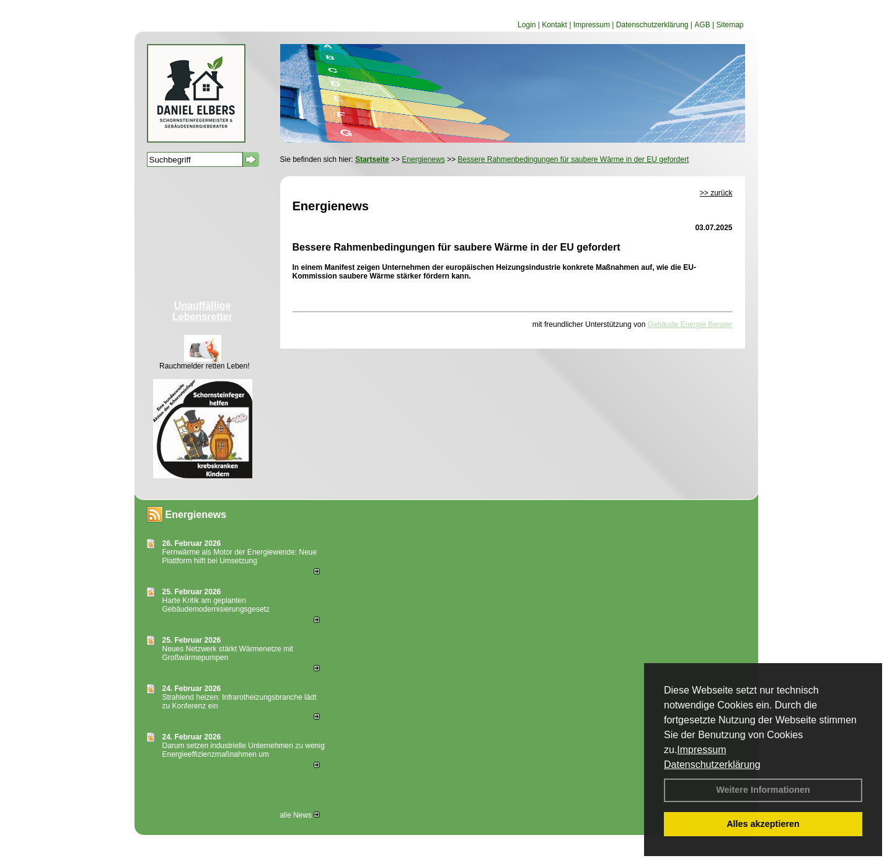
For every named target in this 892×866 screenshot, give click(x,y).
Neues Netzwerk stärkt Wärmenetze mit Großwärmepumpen (227, 653)
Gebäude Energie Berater (690, 324)
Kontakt (554, 24)
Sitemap (729, 24)
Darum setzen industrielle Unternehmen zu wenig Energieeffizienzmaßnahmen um (243, 750)
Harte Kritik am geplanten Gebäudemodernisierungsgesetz (216, 605)
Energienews (196, 514)
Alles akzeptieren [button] (763, 824)
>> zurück (716, 193)
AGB (702, 24)
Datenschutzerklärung (712, 764)
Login (527, 24)
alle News (300, 815)
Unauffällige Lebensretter (202, 311)
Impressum (701, 749)
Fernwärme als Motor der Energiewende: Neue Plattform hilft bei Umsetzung (239, 556)
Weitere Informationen (763, 790)
